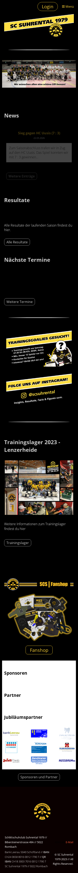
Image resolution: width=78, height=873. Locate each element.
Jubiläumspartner (23, 717)
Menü (68, 6)
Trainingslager (17, 543)
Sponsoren (15, 673)
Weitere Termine (19, 301)
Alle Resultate (17, 242)
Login (47, 6)
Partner (12, 695)
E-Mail (69, 842)
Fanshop (39, 650)
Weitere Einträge (22, 176)
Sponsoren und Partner (39, 777)
